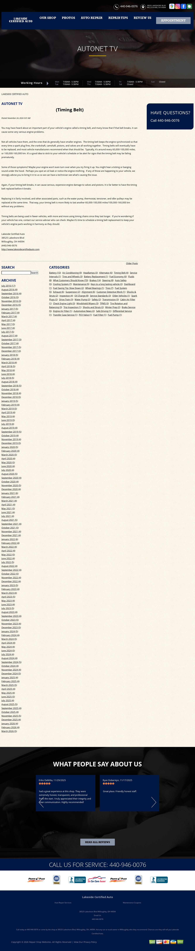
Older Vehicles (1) (121, 295)
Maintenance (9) (81, 284)
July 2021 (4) (7, 516)
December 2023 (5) (11, 627)
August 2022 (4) (9, 566)
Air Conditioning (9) (72, 272)
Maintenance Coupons (132, 902)
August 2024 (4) (9, 658)
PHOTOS (68, 18)
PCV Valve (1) (85, 314)
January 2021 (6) (9, 493)
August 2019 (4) (9, 427)
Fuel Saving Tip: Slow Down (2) (68, 288)
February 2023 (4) (10, 589)
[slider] (44, 783)
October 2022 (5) (10, 573)
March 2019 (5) (9, 408)
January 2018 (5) (9, 354)
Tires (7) (109, 288)
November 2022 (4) (11, 577)
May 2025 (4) (8, 692)
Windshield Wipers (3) (87, 303)
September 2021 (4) (11, 523)
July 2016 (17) (8, 285)
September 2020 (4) (11, 477)
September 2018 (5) (11, 385)
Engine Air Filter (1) (62, 311)
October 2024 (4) (10, 665)
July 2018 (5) (7, 377)
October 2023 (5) (10, 619)
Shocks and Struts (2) (93, 307)
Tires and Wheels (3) (72, 276)
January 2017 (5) (9, 308)
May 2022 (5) (8, 554)
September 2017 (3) (11, 339)
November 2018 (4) (11, 393)
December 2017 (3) (11, 350)
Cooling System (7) (62, 284)
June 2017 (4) (8, 328)
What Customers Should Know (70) (70, 280)
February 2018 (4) (10, 358)
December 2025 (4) (11, 719)
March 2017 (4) (9, 316)
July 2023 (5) (7, 608)
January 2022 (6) (9, 539)
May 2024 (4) (8, 646)
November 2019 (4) (11, 439)
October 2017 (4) (10, 343)
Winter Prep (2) (112, 307)
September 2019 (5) (11, 431)
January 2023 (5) (9, 585)
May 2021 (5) (8, 508)
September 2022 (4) (11, 569)
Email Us (97, 915)
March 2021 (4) (9, 500)
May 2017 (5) (8, 324)
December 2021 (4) (11, 535)
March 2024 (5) (9, 639)
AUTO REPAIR (91, 18)
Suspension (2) (73, 291)
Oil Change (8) (81, 295)
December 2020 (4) (11, 489)
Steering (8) (108, 280)
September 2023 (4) (11, 616)
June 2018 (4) (8, 374)
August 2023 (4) (9, 612)
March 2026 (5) (9, 731)
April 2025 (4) (8, 688)
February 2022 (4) (10, 543)
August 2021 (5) (9, 519)
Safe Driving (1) (103, 311)
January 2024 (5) (9, 631)
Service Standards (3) (100, 295)
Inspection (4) (66, 295)
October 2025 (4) (10, 712)
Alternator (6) (105, 272)
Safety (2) (96, 299)
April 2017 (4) (8, 320)
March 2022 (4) (9, 546)
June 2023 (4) (8, 604)
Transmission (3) (110, 299)
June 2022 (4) (8, 558)
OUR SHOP (47, 18)
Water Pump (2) (82, 299)
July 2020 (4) (7, 470)
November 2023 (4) (11, 623)
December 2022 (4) (11, 581)
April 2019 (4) (8, 412)
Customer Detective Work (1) (111, 291)
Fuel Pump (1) (115, 314)
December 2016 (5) (11, 304)
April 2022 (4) (8, 550)
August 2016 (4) (9, 289)
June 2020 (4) (8, 466)
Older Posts (132, 263)
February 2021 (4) (10, 496)
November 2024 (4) (11, 669)
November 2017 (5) (11, 347)
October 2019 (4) (10, 435)
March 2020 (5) (9, 454)
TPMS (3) (104, 303)
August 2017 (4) (9, 335)
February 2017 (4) (10, 312)
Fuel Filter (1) (99, 314)
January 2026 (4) (9, 723)
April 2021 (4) (8, 504)
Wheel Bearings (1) (94, 288)
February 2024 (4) (10, 635)
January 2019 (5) (9, 401)
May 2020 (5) (8, 462)
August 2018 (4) (9, 381)
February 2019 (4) (10, 404)
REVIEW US (142, 18)
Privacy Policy (90, 942)
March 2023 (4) (9, 592)
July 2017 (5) (7, 331)
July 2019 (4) (7, 423)
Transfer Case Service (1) (65, 314)
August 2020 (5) (9, 473)
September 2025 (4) (11, 708)
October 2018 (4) (10, 389)
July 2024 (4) (7, 654)
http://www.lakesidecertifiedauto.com (20, 249)
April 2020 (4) (8, 458)
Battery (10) (55, 272)
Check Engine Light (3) (64, 303)
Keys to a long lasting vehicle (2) (107, 284)
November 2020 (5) (11, 485)
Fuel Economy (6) (118, 276)
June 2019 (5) (8, 420)
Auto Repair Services (63, 902)
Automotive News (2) (84, 311)
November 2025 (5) (11, 715)
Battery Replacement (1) (96, 276)
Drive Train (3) (66, 299)
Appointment (173, 20)
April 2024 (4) (8, 642)
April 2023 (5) (8, 596)
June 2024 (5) (8, 650)
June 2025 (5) (8, 696)
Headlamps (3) (90, 272)
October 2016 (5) (10, 297)
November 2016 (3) (11, 301)
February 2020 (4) (10, 450)
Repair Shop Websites (40, 942)
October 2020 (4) (10, 481)
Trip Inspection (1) (72, 307)
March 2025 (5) (9, 685)
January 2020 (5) (9, 447)
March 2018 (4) (9, 362)
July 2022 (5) (7, 562)
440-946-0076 (129, 6)
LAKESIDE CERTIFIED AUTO (14, 94)
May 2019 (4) (8, 416)
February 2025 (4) (10, 681)
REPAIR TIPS (118, 18)
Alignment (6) (88, 291)
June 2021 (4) (8, 512)
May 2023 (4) (8, 600)
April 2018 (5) (8, 366)
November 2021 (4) (11, 531)
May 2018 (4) (8, 370)
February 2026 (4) (10, 727)
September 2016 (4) (11, 293)
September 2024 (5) (11, 662)
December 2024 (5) (11, 673)
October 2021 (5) (10, 527)
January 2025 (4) (9, 677)
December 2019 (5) (11, 443)
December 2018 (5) (11, 397)
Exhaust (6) (58, 291)
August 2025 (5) (9, 704)
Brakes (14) (95, 280)
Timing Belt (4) (121, 272)
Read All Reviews (97, 842)
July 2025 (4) (7, 700)
